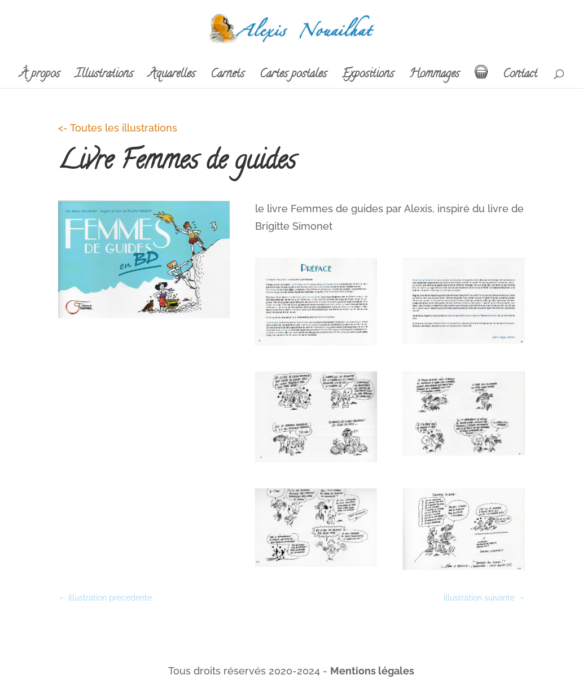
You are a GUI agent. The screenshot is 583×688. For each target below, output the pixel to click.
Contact (520, 77)
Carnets (227, 77)
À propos (40, 77)
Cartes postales (293, 77)
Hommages (434, 77)
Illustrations (104, 77)
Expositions (368, 77)
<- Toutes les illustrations (117, 128)
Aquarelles (171, 77)
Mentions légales (372, 671)
